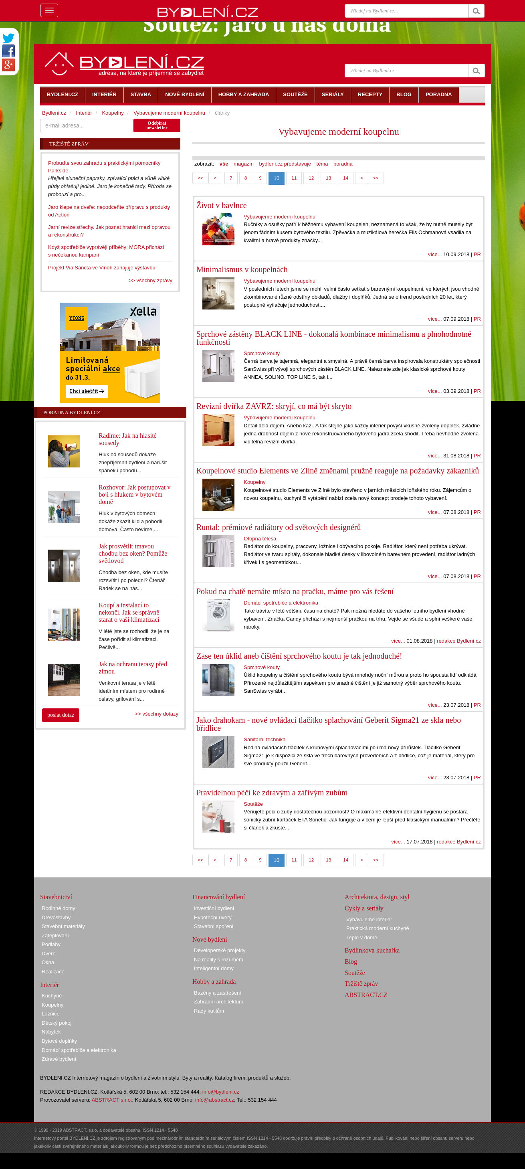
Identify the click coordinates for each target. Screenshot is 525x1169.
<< (200, 177)
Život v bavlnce (221, 205)
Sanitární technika (264, 739)
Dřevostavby (56, 917)
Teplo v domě (361, 937)
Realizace (53, 972)
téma (322, 164)
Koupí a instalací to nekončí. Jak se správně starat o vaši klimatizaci (129, 612)
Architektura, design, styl (377, 897)
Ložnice (51, 1014)
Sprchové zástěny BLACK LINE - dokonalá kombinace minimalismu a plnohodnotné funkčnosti (333, 338)
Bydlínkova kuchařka (372, 950)
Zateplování (55, 935)
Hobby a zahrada (214, 981)
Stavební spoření (213, 926)
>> (376, 177)
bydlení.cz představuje (285, 164)
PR (477, 254)
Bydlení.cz (54, 113)
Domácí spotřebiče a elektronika (281, 603)
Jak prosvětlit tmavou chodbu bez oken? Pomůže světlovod (133, 553)
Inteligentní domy (214, 968)
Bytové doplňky (59, 1041)
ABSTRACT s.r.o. (112, 1100)
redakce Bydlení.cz (459, 641)
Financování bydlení (218, 897)
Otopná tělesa (260, 539)
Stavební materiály (63, 926)
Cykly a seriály (364, 908)
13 (328, 177)
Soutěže (253, 804)
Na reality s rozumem (218, 960)
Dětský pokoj (56, 1023)
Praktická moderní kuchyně (377, 928)
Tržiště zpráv (361, 983)
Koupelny (254, 482)
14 (345, 177)
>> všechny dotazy (156, 714)
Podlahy (51, 944)
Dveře (49, 954)
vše (224, 164)
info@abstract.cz (214, 1100)
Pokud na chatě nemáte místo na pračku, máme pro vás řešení (295, 591)
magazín (244, 164)
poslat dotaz (60, 715)
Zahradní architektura (219, 1002)
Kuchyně (52, 996)
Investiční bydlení (214, 908)
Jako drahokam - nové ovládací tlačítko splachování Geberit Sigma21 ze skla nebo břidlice (328, 724)
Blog (351, 961)
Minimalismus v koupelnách (242, 269)
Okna (48, 962)
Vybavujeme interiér (369, 919)
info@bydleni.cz (220, 1092)
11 (294, 177)
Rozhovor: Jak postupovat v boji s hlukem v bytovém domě (134, 494)
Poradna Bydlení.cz (71, 412)
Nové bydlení (209, 939)
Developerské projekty (220, 950)
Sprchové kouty (262, 353)
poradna (343, 164)
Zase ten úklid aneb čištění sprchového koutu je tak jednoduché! (299, 655)
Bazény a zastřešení (217, 993)
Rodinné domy (58, 908)
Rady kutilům (209, 1011)
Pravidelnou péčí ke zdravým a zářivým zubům (272, 792)
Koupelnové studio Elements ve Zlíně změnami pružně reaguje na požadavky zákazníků (337, 470)
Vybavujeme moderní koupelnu (338, 131)
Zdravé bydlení (59, 1059)
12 (311, 177)
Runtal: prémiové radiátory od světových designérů (278, 527)
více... (435, 254)
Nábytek (51, 1032)
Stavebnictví (56, 897)
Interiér (84, 113)
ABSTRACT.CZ (366, 994)
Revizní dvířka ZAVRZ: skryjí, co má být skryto (273, 406)
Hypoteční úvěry (213, 917)
